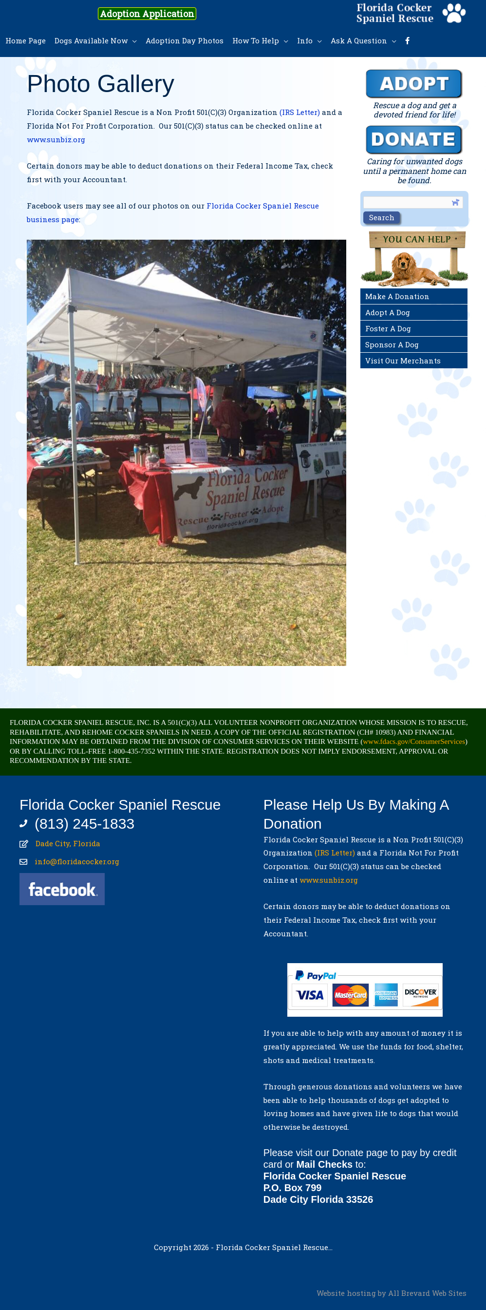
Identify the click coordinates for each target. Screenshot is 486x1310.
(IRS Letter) (300, 112)
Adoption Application (147, 13)
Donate (348, 1152)
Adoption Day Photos (185, 40)
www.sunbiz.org (58, 139)
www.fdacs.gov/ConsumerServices (414, 741)
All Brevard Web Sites (427, 1293)
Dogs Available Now (91, 40)
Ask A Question (359, 40)
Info (305, 40)
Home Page (25, 40)
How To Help (255, 40)
